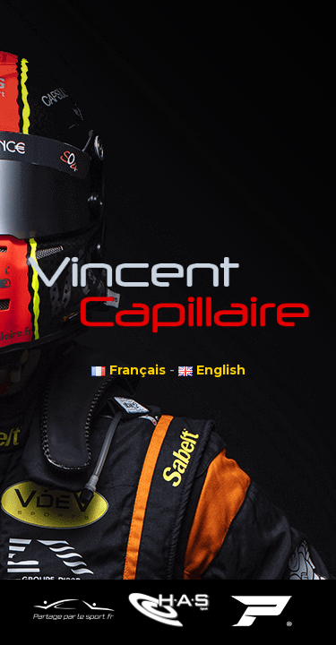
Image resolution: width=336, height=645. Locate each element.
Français (128, 370)
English (212, 370)
